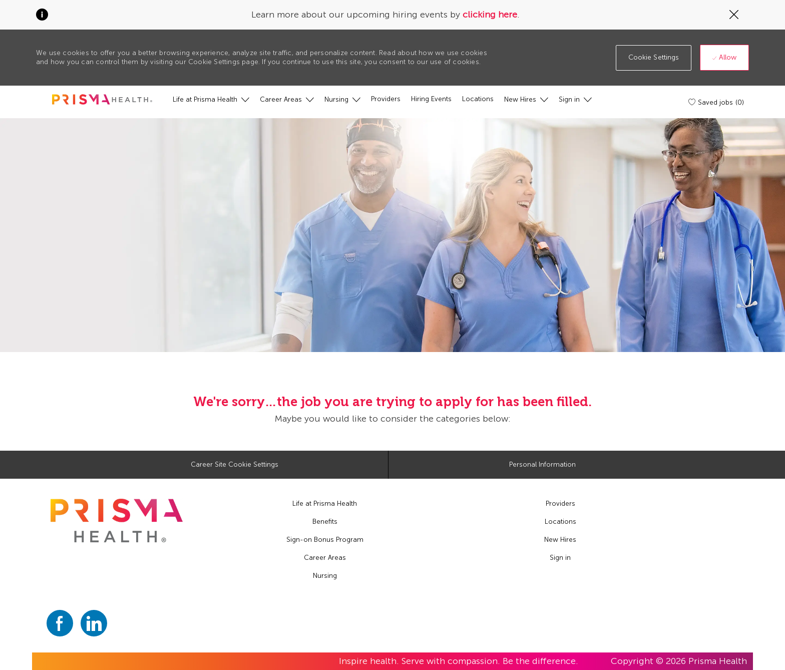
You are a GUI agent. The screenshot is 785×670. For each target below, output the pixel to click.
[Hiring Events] (431, 99)
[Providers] (386, 99)
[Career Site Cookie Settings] (234, 465)
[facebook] (60, 623)
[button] (654, 58)
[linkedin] (94, 623)
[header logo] (102, 99)
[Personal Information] (542, 465)
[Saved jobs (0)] (716, 102)
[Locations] (478, 99)
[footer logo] (117, 520)
